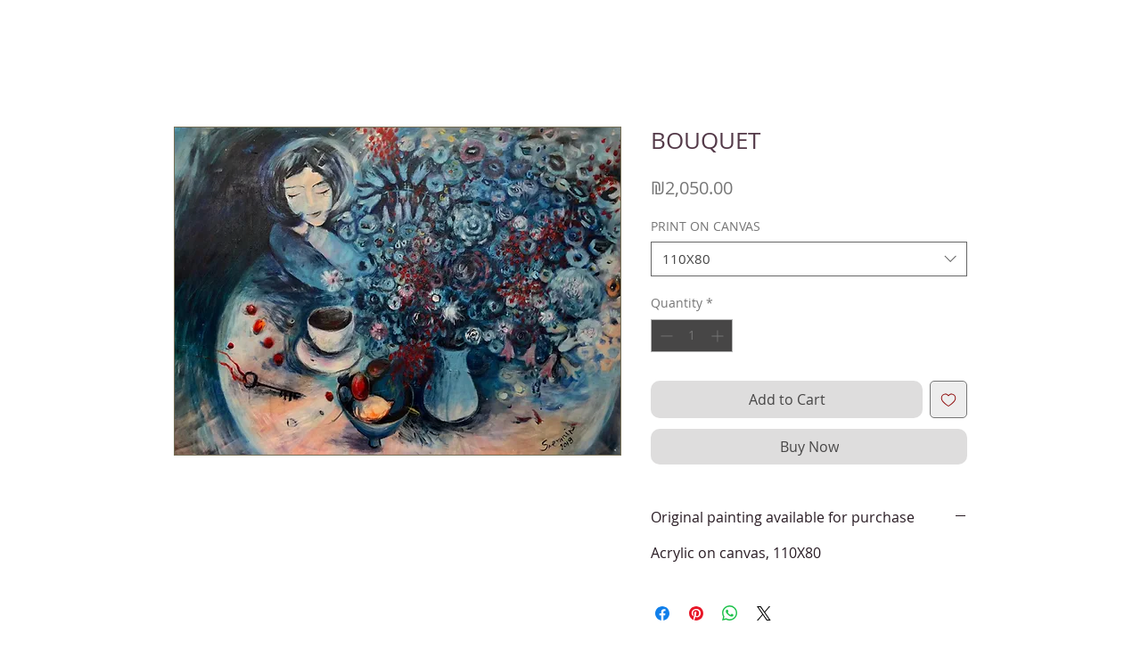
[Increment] (719, 335)
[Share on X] (764, 613)
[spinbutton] (692, 335)
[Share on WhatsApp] (730, 613)
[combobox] (809, 259)
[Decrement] (664, 335)
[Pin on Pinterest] (696, 613)
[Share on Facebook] (662, 613)
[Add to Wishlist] (948, 399)
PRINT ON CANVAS (705, 226)
